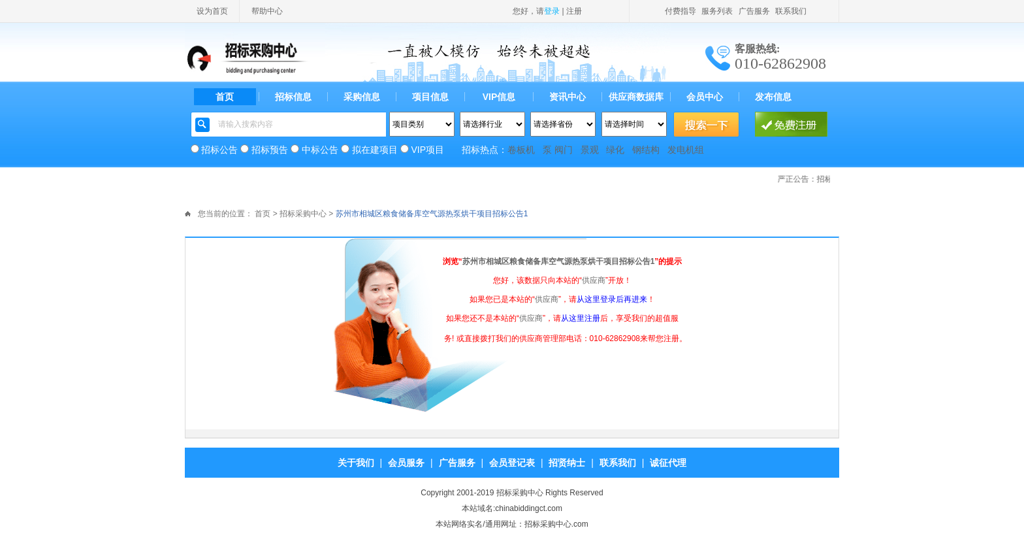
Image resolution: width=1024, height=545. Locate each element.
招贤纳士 (567, 462)
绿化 (615, 149)
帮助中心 (267, 11)
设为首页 (212, 11)
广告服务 (754, 11)
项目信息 (430, 96)
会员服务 (406, 462)
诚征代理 (668, 462)
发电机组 (685, 149)
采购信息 (362, 96)
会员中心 (704, 96)
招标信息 (293, 96)
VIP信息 (499, 96)
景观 (590, 149)
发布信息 (773, 96)
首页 (225, 96)
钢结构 (646, 149)
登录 (552, 11)
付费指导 (680, 11)
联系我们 (791, 11)
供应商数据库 (636, 96)
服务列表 (717, 11)
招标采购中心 (303, 213)
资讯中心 (567, 96)
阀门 (563, 149)
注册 (574, 11)
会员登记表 (512, 462)
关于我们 (356, 462)
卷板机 (521, 149)
